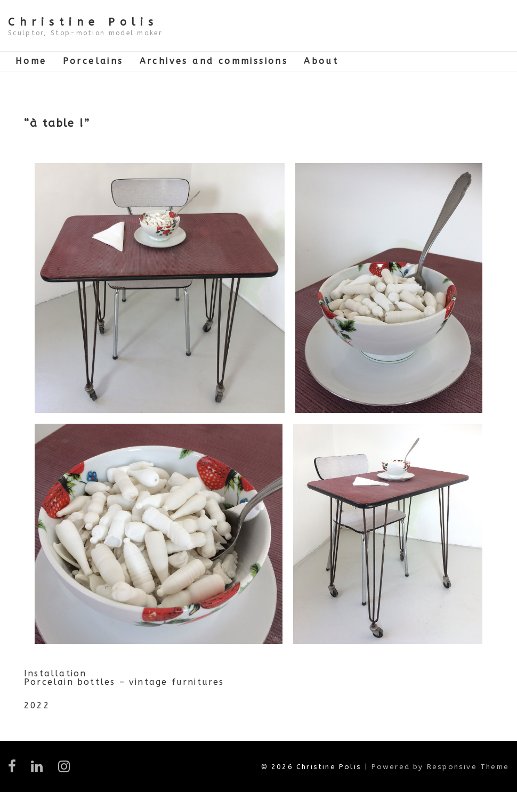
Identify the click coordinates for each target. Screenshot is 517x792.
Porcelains (93, 61)
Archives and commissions (214, 61)
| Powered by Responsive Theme (437, 767)
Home (31, 61)
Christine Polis (83, 22)
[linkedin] (40, 770)
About (321, 61)
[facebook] (15, 770)
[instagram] (66, 770)
